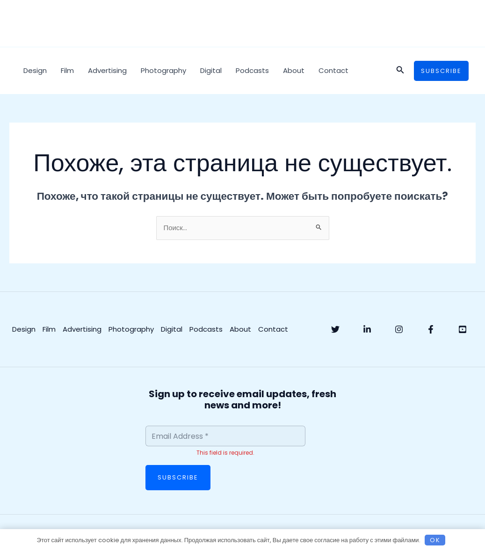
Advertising (107, 70)
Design (35, 70)
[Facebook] (431, 330)
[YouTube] (462, 330)
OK (435, 540)
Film (67, 70)
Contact (333, 70)
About (293, 70)
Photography (163, 70)
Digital (211, 70)
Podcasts (252, 70)
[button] (400, 70)
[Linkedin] (367, 330)
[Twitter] (335, 330)
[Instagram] (399, 330)
